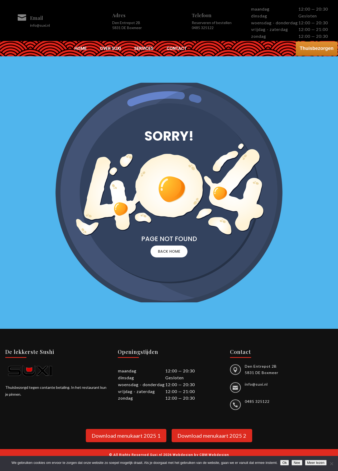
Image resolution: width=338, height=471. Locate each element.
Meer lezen (316, 463)
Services (143, 49)
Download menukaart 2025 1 (126, 435)
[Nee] (331, 463)
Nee (297, 463)
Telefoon (202, 15)
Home (80, 49)
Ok (284, 463)
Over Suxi (110, 49)
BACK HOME (169, 251)
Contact (177, 49)
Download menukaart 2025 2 (211, 435)
